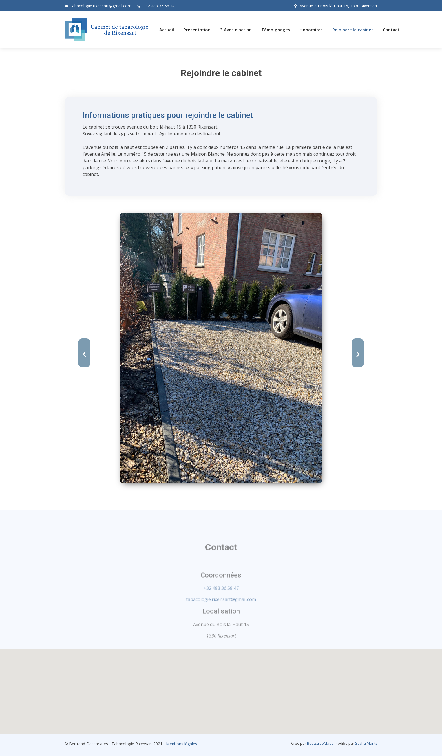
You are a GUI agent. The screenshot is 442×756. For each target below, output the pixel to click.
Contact (391, 29)
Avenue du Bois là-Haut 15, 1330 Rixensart (338, 5)
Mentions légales (181, 743)
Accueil (166, 29)
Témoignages (275, 29)
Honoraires (311, 29)
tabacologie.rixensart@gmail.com (101, 5)
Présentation (197, 29)
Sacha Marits (366, 743)
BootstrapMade (320, 743)
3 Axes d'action (236, 29)
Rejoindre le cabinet (352, 29)
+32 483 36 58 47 (159, 5)
